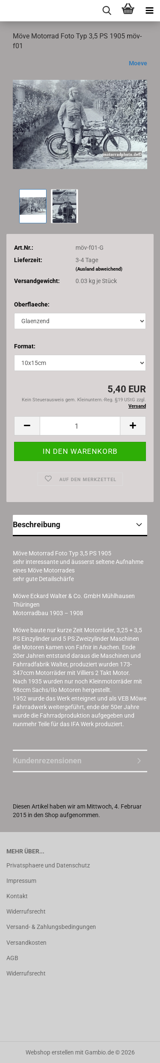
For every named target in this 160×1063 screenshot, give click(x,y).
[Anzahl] (80, 425)
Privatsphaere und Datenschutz (48, 865)
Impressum (21, 880)
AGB (12, 958)
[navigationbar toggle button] (149, 10)
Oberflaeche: (31, 304)
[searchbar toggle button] (106, 10)
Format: (24, 346)
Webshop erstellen (50, 1052)
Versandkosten (26, 942)
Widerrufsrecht (26, 911)
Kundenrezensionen (47, 760)
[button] (27, 425)
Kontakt (17, 896)
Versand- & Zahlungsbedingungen (51, 926)
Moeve (138, 63)
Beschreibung (36, 524)
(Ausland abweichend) (99, 269)
